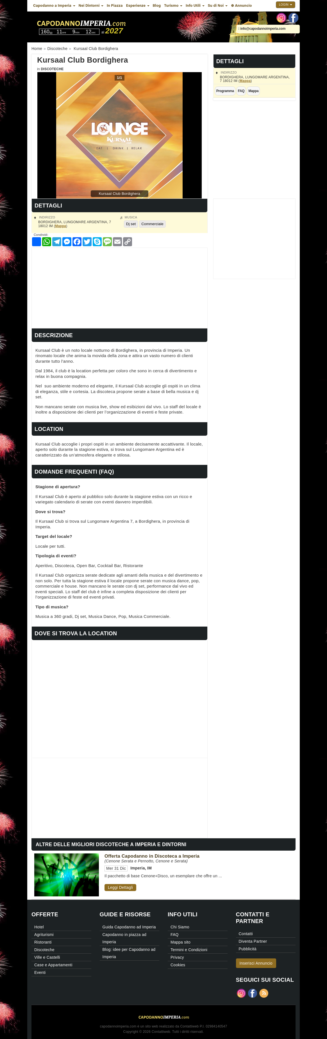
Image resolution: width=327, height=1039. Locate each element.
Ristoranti (43, 942)
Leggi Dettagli (120, 887)
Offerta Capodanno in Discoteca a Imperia (152, 855)
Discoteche (52, 69)
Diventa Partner (253, 941)
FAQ (241, 91)
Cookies (178, 965)
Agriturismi (44, 934)
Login (285, 4)
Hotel (39, 927)
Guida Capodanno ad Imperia (129, 927)
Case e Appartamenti (53, 965)
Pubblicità (247, 949)
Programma (225, 91)
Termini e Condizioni (189, 949)
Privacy (177, 957)
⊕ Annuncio (241, 5)
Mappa (245, 81)
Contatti (246, 933)
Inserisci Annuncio (256, 963)
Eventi (40, 972)
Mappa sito (180, 942)
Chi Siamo (180, 927)
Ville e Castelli (47, 957)
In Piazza (115, 5)
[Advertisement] (119, 287)
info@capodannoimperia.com (261, 29)
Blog (157, 5)
